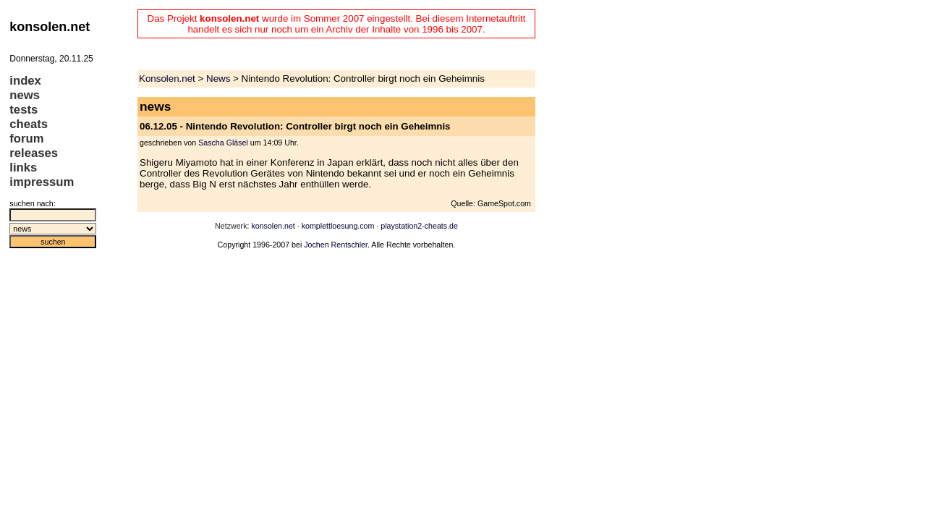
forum (26, 138)
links (23, 167)
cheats (28, 124)
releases (33, 153)
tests (23, 110)
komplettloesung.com (338, 225)
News (218, 78)
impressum (41, 182)
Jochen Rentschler (336, 244)
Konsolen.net (167, 78)
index (25, 81)
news (24, 95)
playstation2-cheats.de (419, 225)
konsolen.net (272, 225)
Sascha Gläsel (223, 142)
